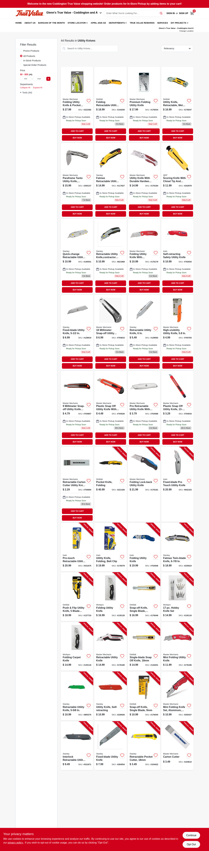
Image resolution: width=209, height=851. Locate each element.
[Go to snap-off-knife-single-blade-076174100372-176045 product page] (144, 696)
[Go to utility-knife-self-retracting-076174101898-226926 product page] (110, 696)
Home (18, 23)
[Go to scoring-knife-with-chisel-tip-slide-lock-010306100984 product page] (177, 180)
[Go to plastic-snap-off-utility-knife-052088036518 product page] (177, 408)
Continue (191, 835)
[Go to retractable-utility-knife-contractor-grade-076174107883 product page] (110, 256)
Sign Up (183, 13)
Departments (117, 23)
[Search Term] (134, 13)
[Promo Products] (21, 51)
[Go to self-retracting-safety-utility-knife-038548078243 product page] (177, 256)
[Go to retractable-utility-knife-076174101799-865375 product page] (77, 696)
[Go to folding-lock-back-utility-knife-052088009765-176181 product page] (144, 484)
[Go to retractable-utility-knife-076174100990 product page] (144, 332)
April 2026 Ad (98, 23)
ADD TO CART (77, 131)
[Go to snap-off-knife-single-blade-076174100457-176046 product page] (144, 596)
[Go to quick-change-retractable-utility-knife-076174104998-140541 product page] (77, 256)
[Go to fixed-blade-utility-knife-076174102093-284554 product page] (110, 745)
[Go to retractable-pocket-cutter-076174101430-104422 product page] (144, 745)
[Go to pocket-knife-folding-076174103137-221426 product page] (110, 484)
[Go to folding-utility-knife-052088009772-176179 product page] (144, 256)
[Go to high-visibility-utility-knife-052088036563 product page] (177, 332)
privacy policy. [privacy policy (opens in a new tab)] (15, 842)
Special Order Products (34, 65)
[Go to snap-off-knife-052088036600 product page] (77, 408)
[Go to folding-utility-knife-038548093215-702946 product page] (144, 547)
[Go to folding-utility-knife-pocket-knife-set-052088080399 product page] (77, 104)
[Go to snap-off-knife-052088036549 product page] (110, 332)
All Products (29, 56)
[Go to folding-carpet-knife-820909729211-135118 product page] (77, 646)
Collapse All (25, 88)
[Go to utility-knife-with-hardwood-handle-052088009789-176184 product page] (144, 180)
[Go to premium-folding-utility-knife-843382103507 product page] (144, 104)
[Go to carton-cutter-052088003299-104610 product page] (177, 745)
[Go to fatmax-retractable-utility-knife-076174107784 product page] (110, 180)
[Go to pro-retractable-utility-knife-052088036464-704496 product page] (144, 408)
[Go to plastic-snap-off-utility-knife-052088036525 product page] (110, 408)
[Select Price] (48, 79)
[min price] (25, 79)
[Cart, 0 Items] (192, 13)
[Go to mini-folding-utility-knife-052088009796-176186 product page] (177, 646)
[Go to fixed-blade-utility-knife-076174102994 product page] (77, 332)
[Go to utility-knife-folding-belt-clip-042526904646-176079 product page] (110, 547)
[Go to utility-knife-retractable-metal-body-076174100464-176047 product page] (177, 104)
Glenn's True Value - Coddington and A (74, 12)
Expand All (37, 88)
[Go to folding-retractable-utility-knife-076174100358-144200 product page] (110, 104)
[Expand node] (21, 92)
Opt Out (191, 844)
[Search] (161, 13)
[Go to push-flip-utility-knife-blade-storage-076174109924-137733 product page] (77, 596)
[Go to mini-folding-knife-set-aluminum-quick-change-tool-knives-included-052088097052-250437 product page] (177, 696)
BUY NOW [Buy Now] (77, 138)
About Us (30, 23)
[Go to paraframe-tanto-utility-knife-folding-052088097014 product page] (77, 180)
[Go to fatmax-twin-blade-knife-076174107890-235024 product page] (177, 547)
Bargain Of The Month (51, 23)
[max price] (39, 79)
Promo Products (31, 51)
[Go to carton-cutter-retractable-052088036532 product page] (77, 484)
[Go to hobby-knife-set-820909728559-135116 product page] (177, 596)
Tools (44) (27, 92)
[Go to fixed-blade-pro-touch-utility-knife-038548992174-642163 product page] (177, 484)
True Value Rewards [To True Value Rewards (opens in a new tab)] (142, 23)
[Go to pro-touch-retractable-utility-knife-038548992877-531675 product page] (77, 547)
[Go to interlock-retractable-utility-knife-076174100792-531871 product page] (77, 745)
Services (162, 23)
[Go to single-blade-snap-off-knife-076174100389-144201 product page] (144, 646)
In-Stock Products (32, 60)
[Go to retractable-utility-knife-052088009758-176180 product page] (110, 646)
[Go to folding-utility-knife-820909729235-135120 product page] (110, 596)
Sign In (170, 13)
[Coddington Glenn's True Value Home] (29, 13)
